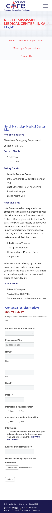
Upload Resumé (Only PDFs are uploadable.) (20, 460)
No (21, 411)
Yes (10, 411)
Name (8, 352)
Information (11, 428)
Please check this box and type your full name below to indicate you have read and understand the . (26, 436)
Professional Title (13, 340)
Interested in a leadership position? (22, 417)
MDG (36, 504)
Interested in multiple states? (19, 407)
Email (8, 383)
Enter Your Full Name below (18, 447)
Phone (9, 395)
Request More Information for (20, 328)
